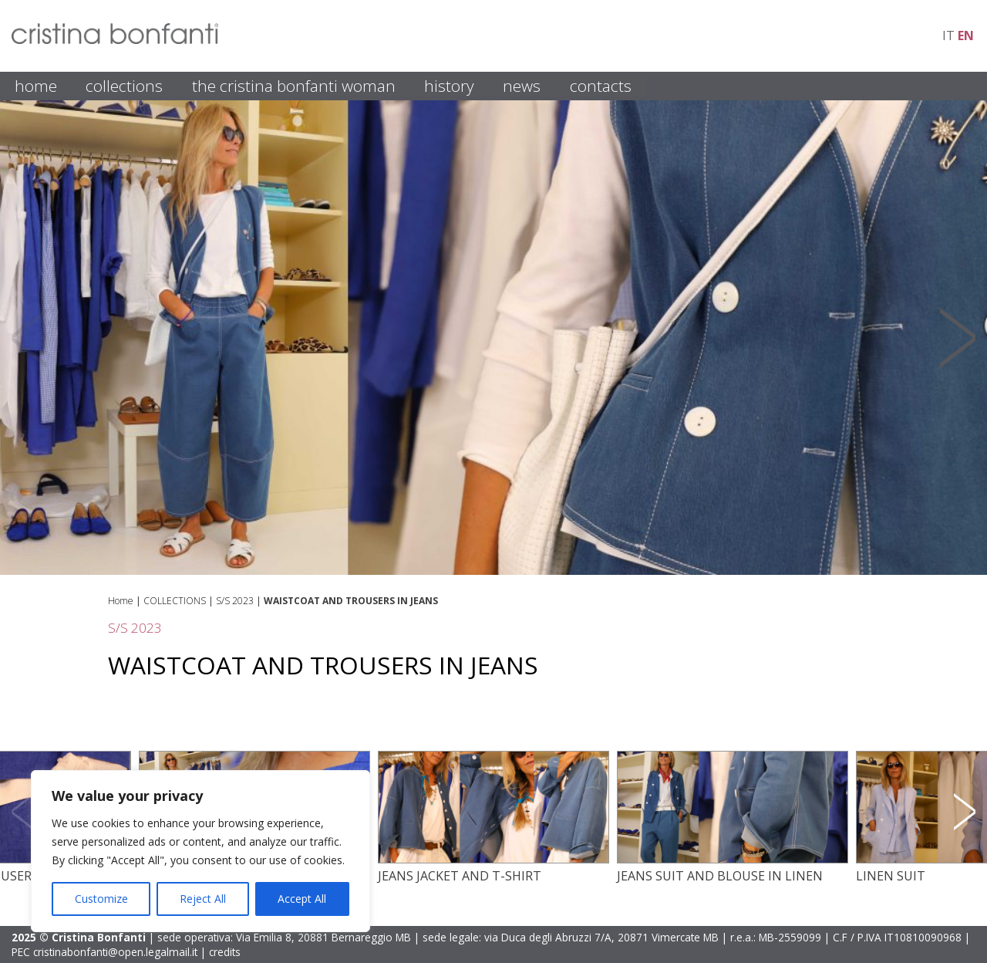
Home (120, 600)
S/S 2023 (235, 600)
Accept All (302, 898)
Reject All (203, 898)
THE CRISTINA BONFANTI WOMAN (294, 85)
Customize (101, 898)
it (948, 35)
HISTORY (449, 85)
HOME (36, 85)
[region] (200, 851)
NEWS (522, 85)
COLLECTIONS (124, 85)
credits (225, 951)
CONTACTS (601, 85)
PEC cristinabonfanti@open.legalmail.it (104, 951)
